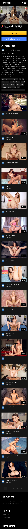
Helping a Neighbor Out (13, 431)
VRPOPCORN (6, 3)
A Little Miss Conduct (12, 162)
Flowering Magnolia (11, 480)
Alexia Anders (10, 53)
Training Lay (9, 137)
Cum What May (10, 260)
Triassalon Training (11, 382)
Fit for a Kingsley (10, 309)
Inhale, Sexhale (10, 407)
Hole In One (9, 186)
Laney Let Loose (10, 211)
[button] (22, 3)
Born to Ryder (10, 333)
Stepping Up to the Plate (13, 456)
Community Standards (12, 113)
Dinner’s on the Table (12, 358)
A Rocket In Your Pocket (12, 284)
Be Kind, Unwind (10, 235)
